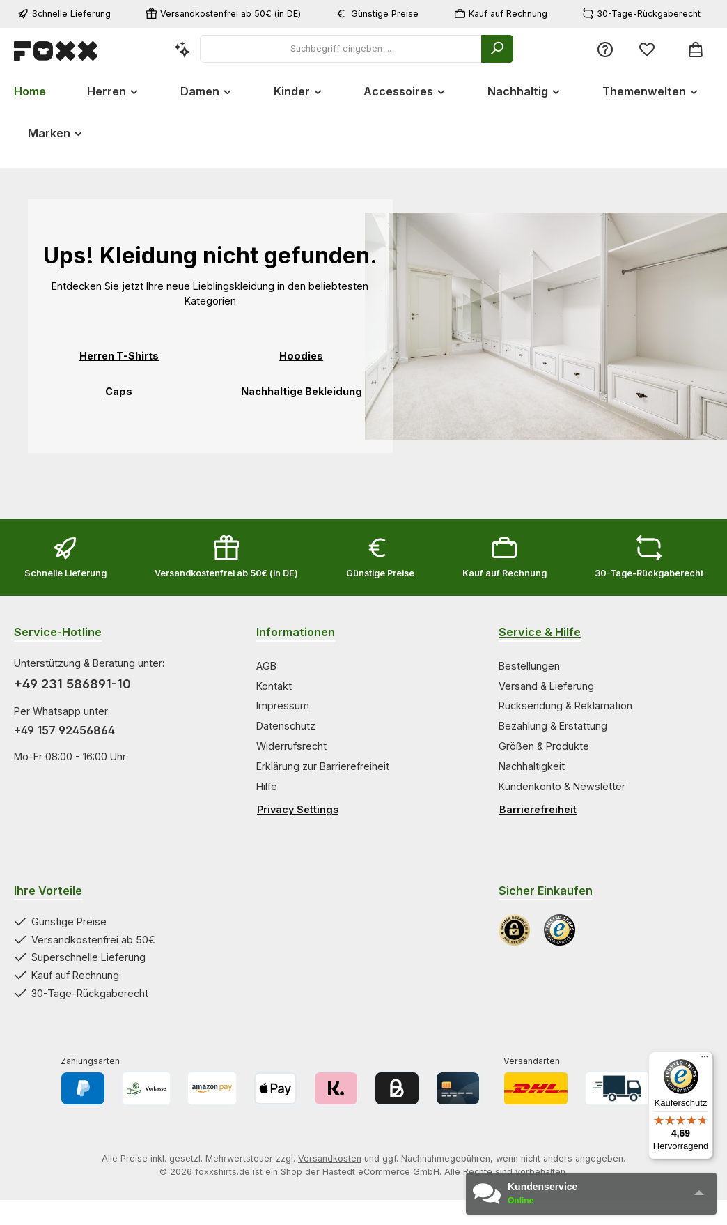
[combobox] (341, 49)
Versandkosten (329, 1158)
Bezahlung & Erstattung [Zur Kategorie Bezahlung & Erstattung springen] (553, 726)
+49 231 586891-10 (72, 684)
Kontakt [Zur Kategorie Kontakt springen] (274, 686)
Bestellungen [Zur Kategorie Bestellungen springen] (529, 666)
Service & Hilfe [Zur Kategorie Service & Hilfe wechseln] (540, 632)
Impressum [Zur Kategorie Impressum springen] (282, 705)
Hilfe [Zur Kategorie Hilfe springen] (266, 786)
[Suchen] (497, 49)
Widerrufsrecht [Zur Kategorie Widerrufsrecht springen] (291, 746)
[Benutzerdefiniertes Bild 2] (559, 930)
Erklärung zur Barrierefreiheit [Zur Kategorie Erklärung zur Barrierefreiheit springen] (322, 766)
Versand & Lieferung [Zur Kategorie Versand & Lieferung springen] (546, 686)
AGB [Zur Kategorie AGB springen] (266, 666)
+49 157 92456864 (64, 730)
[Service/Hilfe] (605, 49)
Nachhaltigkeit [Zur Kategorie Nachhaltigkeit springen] (532, 766)
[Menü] (704, 1059)
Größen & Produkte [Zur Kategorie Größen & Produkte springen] (544, 746)
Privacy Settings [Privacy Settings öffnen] (297, 809)
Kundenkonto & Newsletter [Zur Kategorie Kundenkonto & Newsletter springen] (562, 786)
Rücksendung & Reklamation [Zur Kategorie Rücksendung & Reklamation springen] (565, 705)
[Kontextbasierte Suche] (182, 49)
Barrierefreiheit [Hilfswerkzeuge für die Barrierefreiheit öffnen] (538, 809)
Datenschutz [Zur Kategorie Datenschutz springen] (285, 726)
